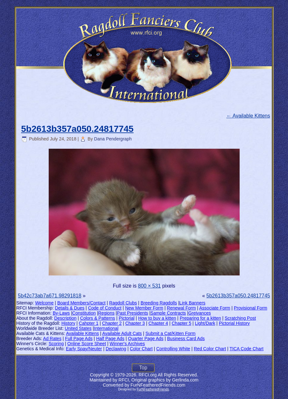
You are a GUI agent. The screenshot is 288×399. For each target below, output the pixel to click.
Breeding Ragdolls (159, 302)
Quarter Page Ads (145, 338)
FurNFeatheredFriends (153, 389)
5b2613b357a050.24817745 (77, 129)
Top (143, 367)
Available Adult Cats (122, 333)
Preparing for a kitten (200, 318)
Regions (106, 313)
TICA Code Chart (246, 348)
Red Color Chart (210, 348)
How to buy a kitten (157, 318)
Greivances (199, 313)
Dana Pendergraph (113, 138)
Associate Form (214, 307)
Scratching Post (240, 318)
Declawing (116, 348)
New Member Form (144, 307)
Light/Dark (205, 323)
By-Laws (61, 313)
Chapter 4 (158, 323)
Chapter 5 (181, 323)
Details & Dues (70, 307)
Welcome (44, 302)
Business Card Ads (186, 338)
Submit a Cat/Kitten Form (170, 333)
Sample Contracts (168, 313)
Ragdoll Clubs (123, 302)
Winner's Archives (127, 343)
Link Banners (192, 302)
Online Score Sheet (86, 343)
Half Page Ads (110, 338)
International (106, 328)
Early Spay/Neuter (84, 348)
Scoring (56, 343)
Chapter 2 (112, 323)
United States (78, 328)
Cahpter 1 (88, 323)
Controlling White (173, 348)
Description (65, 318)
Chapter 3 (135, 323)
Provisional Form (250, 307)
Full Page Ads (78, 338)
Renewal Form (181, 307)
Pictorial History (234, 323)
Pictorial (127, 318)
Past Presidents (132, 313)
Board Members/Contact (81, 302)
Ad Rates (52, 338)
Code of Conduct (105, 307)
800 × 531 (149, 286)
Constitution (84, 313)
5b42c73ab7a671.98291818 (49, 295)
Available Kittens (248, 115)
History (68, 323)
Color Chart (141, 348)
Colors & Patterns (97, 318)
